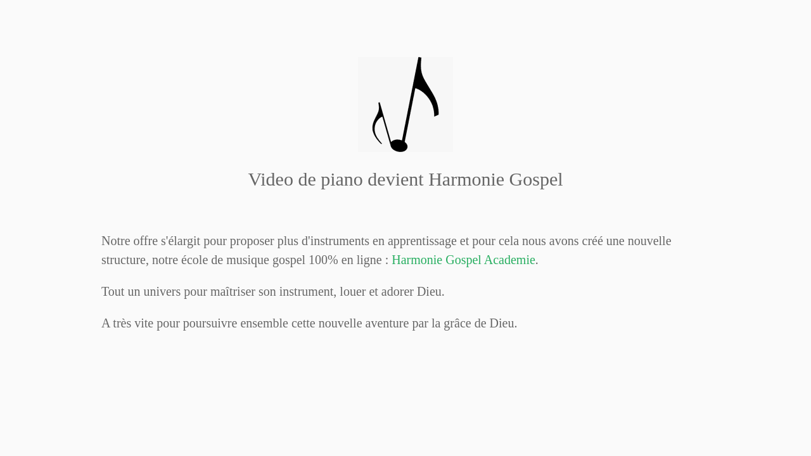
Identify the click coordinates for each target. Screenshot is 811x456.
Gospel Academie (463, 260)
